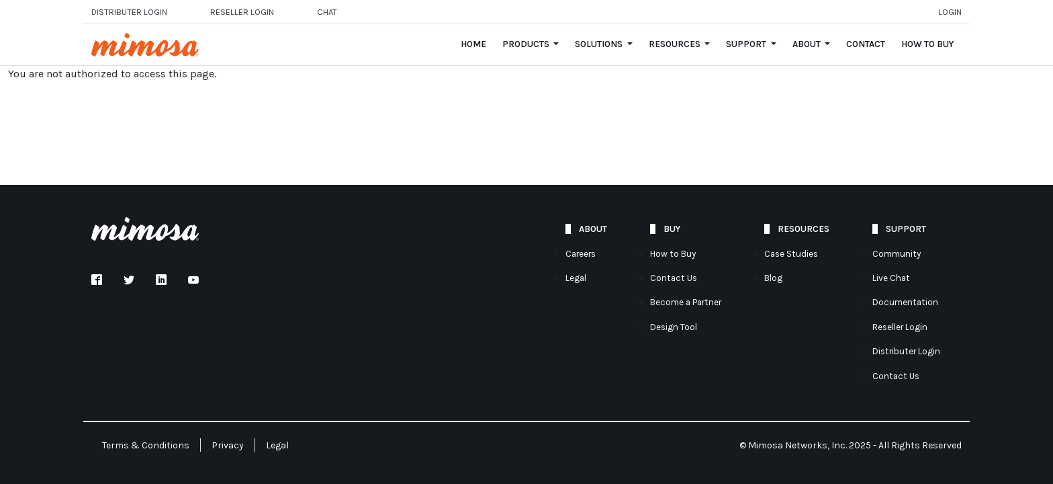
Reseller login (242, 12)
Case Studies (791, 254)
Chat (327, 12)
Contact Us (673, 278)
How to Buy (927, 44)
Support (747, 44)
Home (473, 44)
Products (526, 44)
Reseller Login (899, 327)
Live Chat (891, 278)
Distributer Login (129, 12)
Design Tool (673, 327)
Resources (675, 44)
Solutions (600, 44)
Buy (671, 229)
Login (950, 12)
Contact (865, 44)
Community (896, 254)
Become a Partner (685, 302)
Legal (575, 278)
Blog (773, 278)
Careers (580, 254)
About (807, 44)
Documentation (905, 302)
